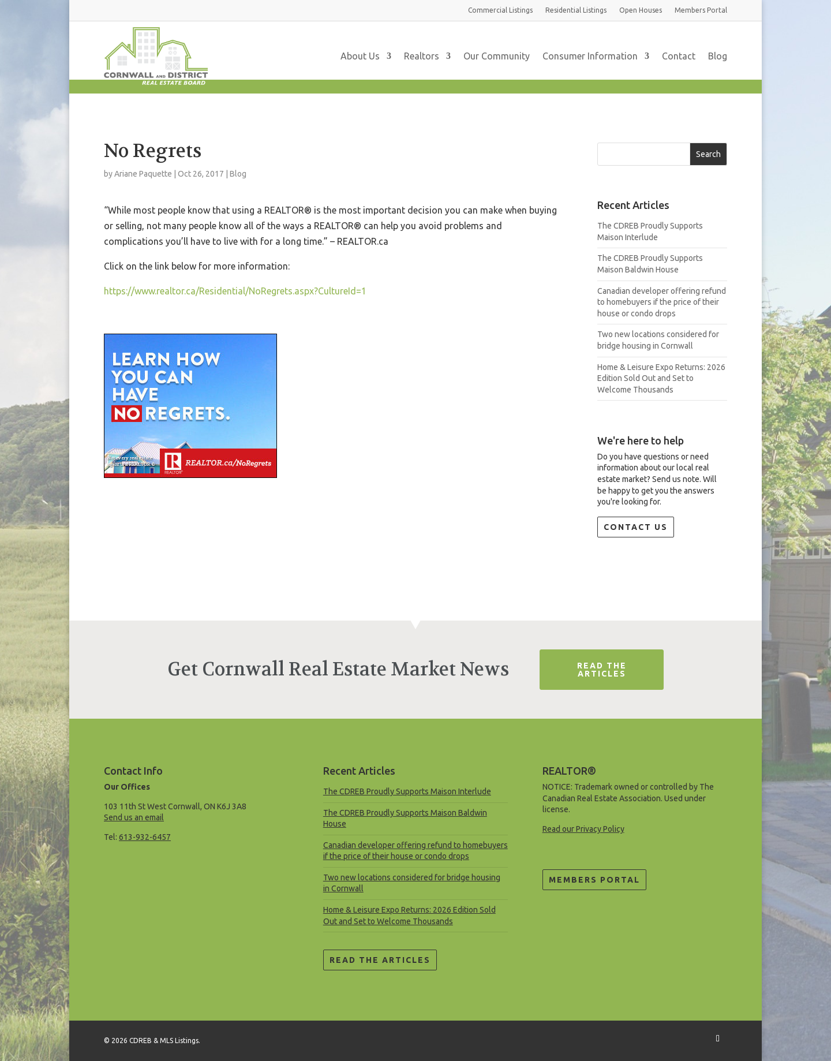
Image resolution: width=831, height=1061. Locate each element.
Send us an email (134, 817)
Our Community (496, 56)
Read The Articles (602, 669)
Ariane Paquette (143, 173)
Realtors (421, 56)
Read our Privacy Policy (583, 829)
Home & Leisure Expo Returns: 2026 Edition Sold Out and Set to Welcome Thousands (661, 378)
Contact (678, 56)
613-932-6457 (145, 837)
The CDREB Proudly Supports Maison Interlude (407, 791)
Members (701, 10)
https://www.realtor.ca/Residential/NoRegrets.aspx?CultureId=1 (235, 291)
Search (708, 154)
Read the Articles (380, 960)
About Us (360, 56)
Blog (717, 56)
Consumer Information (590, 56)
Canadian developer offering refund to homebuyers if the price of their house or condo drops (661, 302)
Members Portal (594, 879)
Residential (576, 10)
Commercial (500, 10)
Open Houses (640, 10)
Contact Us (636, 527)
